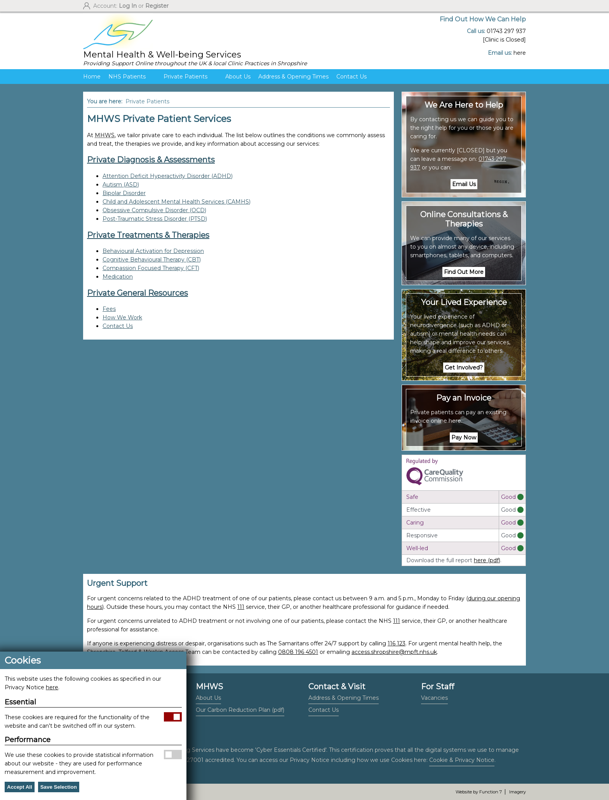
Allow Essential (173, 717)
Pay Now (463, 437)
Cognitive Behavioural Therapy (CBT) (152, 259)
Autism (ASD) (121, 184)
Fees (109, 308)
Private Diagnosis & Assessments (151, 159)
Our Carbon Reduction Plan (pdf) (240, 709)
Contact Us (351, 76)
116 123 (396, 643)
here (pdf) (487, 560)
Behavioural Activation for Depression (153, 250)
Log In (128, 5)
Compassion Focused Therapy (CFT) (151, 268)
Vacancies (434, 697)
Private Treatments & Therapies (148, 235)
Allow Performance (173, 754)
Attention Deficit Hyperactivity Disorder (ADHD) (168, 176)
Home (92, 76)
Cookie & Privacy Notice (461, 759)
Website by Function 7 (479, 792)
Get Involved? (464, 367)
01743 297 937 (506, 31)
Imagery (517, 792)
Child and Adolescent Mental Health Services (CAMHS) (177, 201)
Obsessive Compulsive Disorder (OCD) (154, 210)
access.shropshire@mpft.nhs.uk (394, 651)
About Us (238, 76)
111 (240, 606)
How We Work (122, 317)
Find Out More (464, 271)
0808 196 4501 (298, 651)
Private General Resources (137, 293)
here (519, 52)
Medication (118, 276)
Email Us (464, 184)
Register (157, 5)
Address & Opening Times (293, 76)
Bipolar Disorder (124, 193)
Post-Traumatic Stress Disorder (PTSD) (155, 218)
